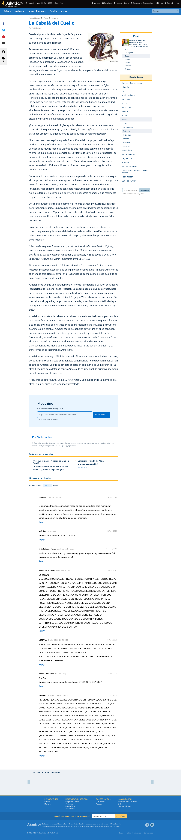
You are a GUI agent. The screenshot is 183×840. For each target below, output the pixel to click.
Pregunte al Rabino (121, 3)
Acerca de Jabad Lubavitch (127, 802)
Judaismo (98, 826)
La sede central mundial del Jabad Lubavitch (107, 824)
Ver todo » (82, 467)
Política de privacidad (133, 833)
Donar (159, 3)
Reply (42, 522)
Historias (128, 59)
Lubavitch (66, 824)
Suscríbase (107, 3)
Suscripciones (70, 808)
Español (169, 3)
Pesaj (45, 18)
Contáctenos (148, 833)
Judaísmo (19, 11)
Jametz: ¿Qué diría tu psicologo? (48, 469)
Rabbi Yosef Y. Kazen (76, 826)
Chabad (59, 824)
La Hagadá (129, 53)
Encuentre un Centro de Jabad (142, 3)
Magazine (47, 804)
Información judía (108, 826)
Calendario (69, 804)
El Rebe (120, 804)
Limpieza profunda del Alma (90, 461)
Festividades (34, 18)
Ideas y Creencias (37, 11)
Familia (53, 11)
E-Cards (128, 69)
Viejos (55, 485)
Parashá (99, 804)
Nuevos (47, 485)
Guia (126, 50)
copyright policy (70, 446)
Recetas (128, 66)
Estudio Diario (70, 806)
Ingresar (96, 3)
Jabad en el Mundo (124, 806)
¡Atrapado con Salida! (87, 464)
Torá (92, 826)
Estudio (7, 11)
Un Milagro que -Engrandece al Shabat (51, 466)
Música (127, 63)
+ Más (64, 11)
